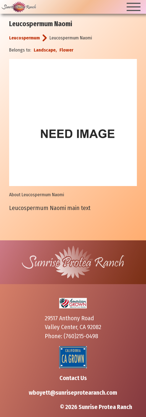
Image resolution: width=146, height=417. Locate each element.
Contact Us (73, 378)
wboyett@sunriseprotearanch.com (73, 392)
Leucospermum (24, 38)
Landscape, (45, 50)
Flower (66, 50)
